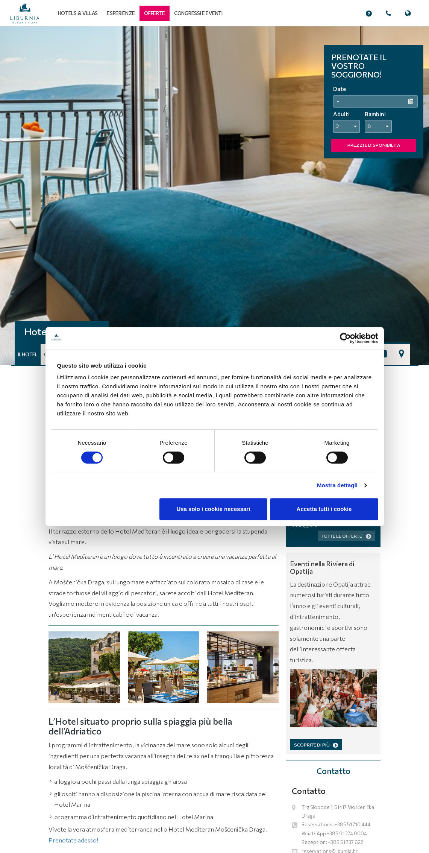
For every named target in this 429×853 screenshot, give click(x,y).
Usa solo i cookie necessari (213, 509)
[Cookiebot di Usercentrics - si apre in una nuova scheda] (345, 338)
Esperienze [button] (121, 13)
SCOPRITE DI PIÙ (316, 744)
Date (339, 88)
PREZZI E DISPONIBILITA (373, 144)
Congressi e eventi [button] (198, 13)
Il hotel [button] (28, 354)
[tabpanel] (214, 195)
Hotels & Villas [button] (78, 13)
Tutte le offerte (346, 535)
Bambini (375, 114)
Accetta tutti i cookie (324, 509)
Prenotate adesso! (73, 840)
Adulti (341, 114)
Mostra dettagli (337, 485)
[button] (154, 13)
